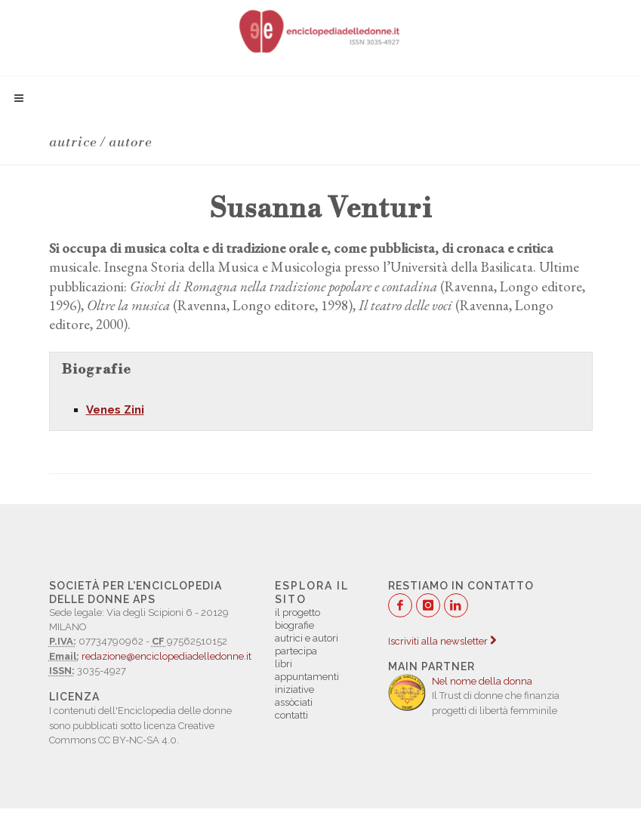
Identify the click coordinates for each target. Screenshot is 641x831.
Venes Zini (115, 410)
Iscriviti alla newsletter (442, 641)
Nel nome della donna (482, 681)
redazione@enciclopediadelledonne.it (166, 656)
